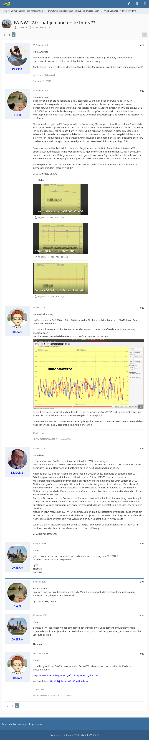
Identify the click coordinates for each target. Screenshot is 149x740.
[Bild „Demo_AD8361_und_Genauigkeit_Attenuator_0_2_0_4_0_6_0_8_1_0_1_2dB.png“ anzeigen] (61, 281)
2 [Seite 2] (13, 34)
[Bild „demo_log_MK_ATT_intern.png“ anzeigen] (61, 241)
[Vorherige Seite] (4, 34)
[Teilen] (144, 34)
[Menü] (145, 4)
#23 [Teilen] (142, 307)
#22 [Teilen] (142, 90)
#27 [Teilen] (142, 615)
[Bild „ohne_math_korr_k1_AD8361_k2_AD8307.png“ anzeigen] (61, 202)
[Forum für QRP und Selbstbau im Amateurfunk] (6, 4)
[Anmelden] (137, 4)
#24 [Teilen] (142, 448)
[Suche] (129, 4)
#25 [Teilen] (142, 543)
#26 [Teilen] (142, 581)
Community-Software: (74, 735)
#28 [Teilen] (142, 653)
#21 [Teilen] (142, 45)
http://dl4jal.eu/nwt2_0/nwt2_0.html (68, 681)
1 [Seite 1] (9, 34)
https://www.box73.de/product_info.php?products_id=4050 (65, 675)
